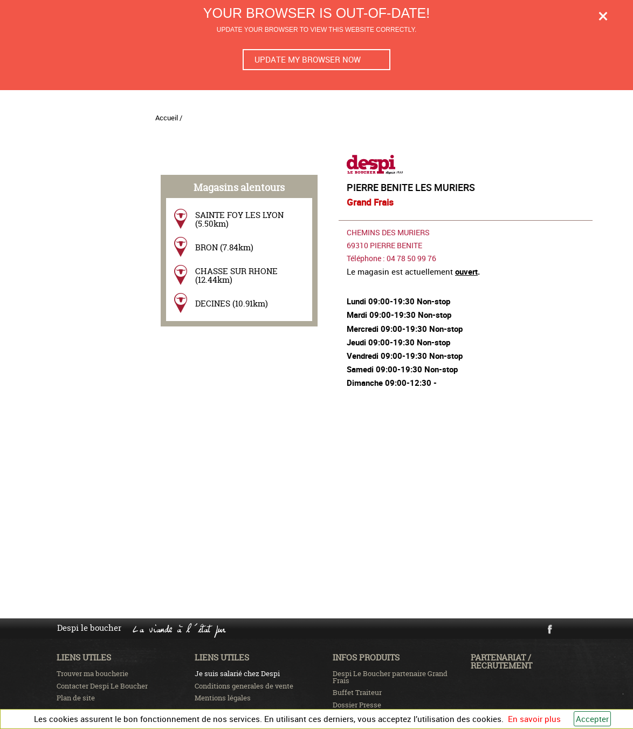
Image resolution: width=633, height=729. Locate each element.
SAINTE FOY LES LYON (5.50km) (239, 219)
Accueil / (168, 117)
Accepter (592, 718)
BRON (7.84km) (224, 247)
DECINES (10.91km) (231, 303)
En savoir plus (534, 718)
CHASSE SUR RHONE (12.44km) (236, 275)
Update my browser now (307, 59)
